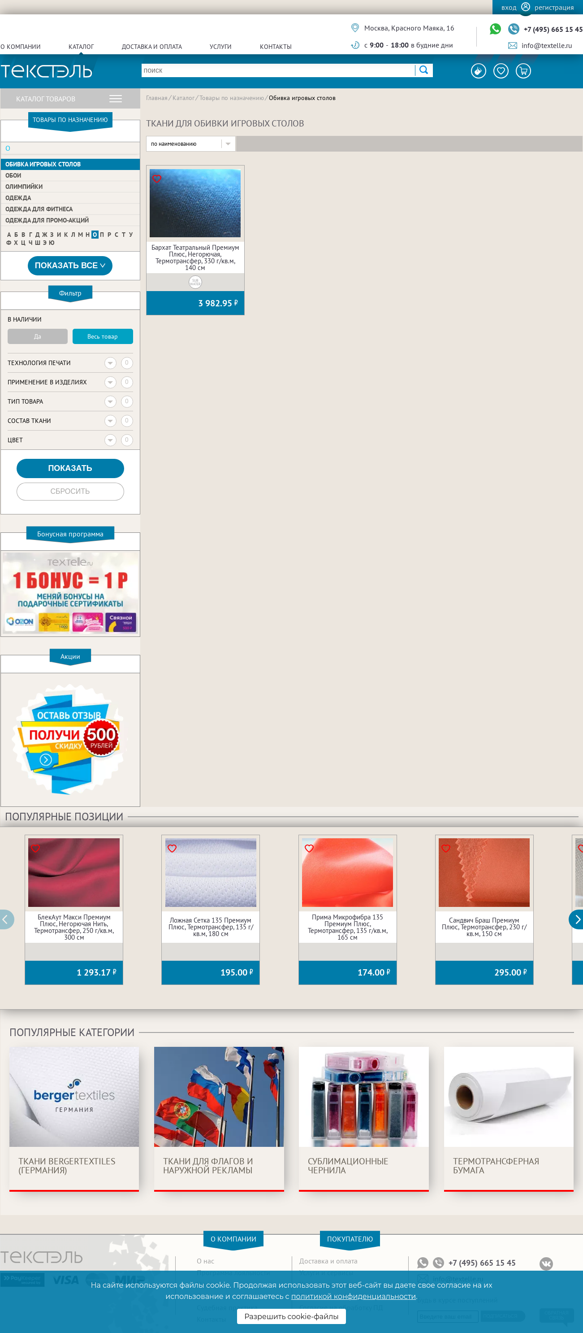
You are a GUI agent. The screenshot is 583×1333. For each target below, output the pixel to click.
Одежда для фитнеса (39, 209)
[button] (581, 919)
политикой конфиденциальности (353, 1296)
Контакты (276, 47)
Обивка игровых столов (43, 164)
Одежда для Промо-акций (47, 220)
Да (37, 336)
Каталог (81, 47)
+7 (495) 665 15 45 (553, 29)
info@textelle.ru (547, 45)
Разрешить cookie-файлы (291, 1316)
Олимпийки (24, 187)
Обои (13, 175)
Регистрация (554, 7)
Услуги (221, 47)
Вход (509, 7)
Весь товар (102, 336)
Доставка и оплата (152, 47)
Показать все (70, 265)
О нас (205, 1260)
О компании (20, 47)
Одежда (18, 198)
